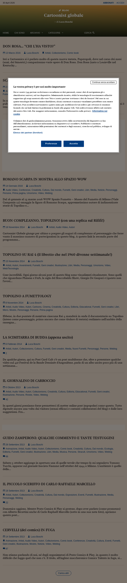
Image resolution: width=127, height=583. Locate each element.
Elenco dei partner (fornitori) (28, 133)
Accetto (73, 143)
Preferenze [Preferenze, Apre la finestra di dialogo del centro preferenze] (51, 143)
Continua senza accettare (103, 82)
